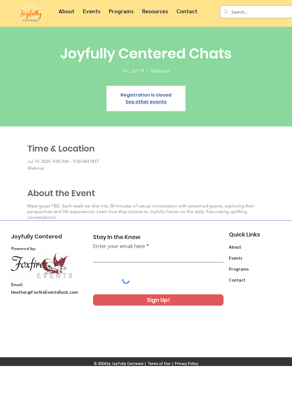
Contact (237, 279)
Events (235, 257)
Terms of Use (159, 363)
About (235, 246)
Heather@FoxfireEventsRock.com (44, 292)
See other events (146, 101)
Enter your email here (119, 246)
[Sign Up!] (158, 300)
